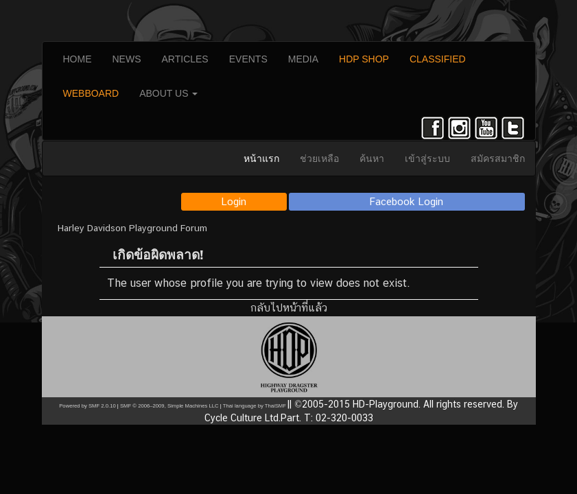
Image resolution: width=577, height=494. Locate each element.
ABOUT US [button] (168, 93)
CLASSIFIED (438, 59)
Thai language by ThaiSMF (254, 406)
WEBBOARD (91, 93)
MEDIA (303, 59)
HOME (77, 59)
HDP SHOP (364, 59)
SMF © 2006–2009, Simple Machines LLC (169, 406)
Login (233, 201)
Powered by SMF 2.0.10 (87, 406)
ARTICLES (185, 59)
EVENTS (248, 59)
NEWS (127, 59)
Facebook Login (406, 201)
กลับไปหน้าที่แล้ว (288, 307)
